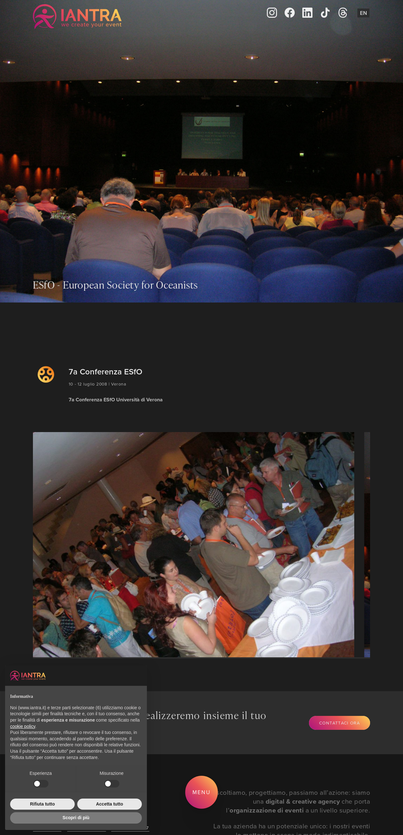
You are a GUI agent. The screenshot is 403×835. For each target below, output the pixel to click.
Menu (201, 792)
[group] (188, 544)
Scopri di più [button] (76, 817)
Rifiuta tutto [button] (42, 803)
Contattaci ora (339, 723)
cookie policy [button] (22, 726)
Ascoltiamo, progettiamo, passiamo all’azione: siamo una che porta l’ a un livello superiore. (291, 801)
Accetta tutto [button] (109, 803)
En (363, 13)
